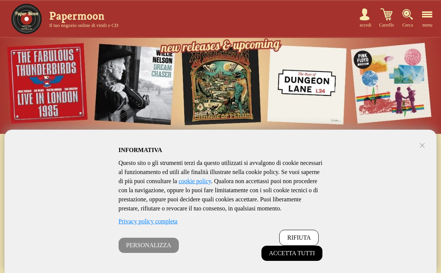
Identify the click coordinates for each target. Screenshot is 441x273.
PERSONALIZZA (148, 245)
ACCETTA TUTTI (292, 253)
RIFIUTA (299, 237)
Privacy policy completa (148, 221)
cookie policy (194, 181)
